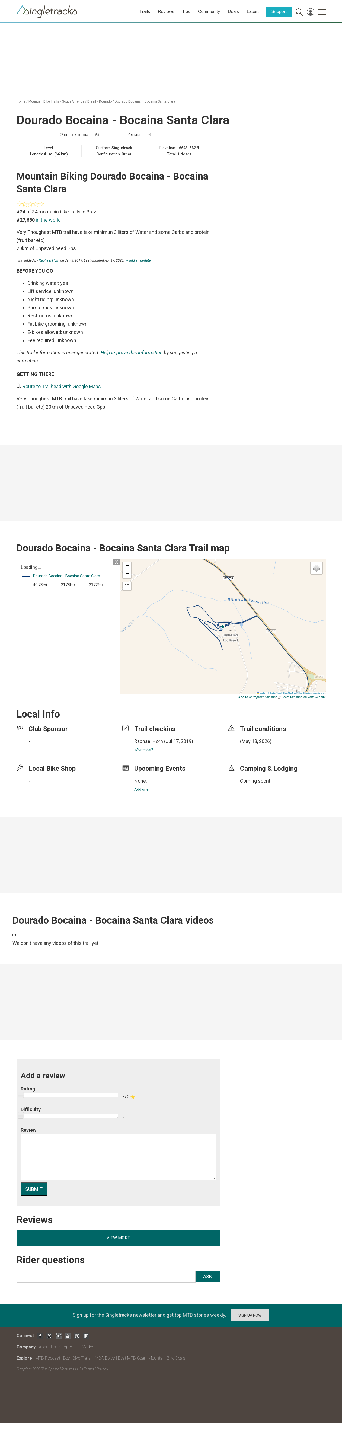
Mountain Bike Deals (166, 1358)
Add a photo (110, 135)
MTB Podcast (47, 1358)
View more (118, 1238)
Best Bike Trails (77, 1358)
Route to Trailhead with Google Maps (62, 386)
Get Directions (76, 135)
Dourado (105, 101)
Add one (141, 789)
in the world (48, 220)
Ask (207, 1276)
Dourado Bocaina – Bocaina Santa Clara (145, 101)
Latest (253, 11)
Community (209, 11)
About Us (47, 1347)
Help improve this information (132, 352)
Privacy (102, 1369)
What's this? (143, 750)
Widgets (90, 1347)
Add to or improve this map (257, 697)
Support (278, 11)
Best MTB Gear (131, 1358)
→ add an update (138, 260)
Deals (233, 11)
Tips (186, 11)
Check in (159, 135)
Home (21, 101)
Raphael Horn (49, 260)
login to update (253, 750)
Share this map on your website (304, 697)
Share (136, 135)
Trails (144, 11)
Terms (89, 1369)
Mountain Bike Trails (43, 101)
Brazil (91, 101)
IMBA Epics (104, 1358)
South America (73, 101)
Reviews (166, 11)
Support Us (69, 1347)
